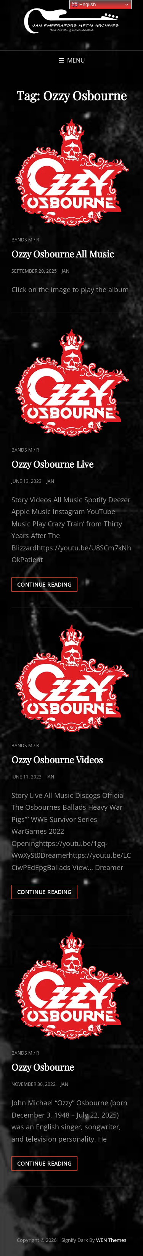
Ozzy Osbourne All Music (62, 254)
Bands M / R (25, 239)
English (84, 5)
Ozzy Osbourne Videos (57, 759)
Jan (65, 271)
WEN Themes (111, 1240)
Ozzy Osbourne (42, 1067)
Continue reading (47, 586)
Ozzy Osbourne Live (52, 464)
